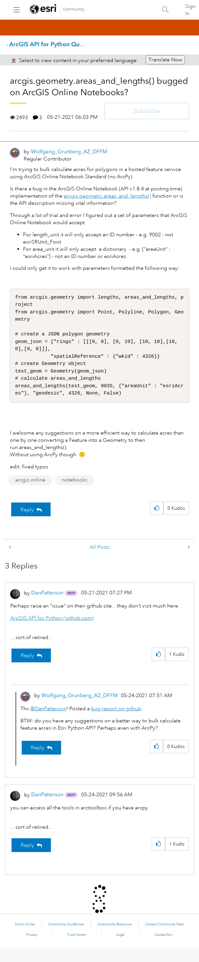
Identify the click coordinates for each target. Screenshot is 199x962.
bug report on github (116, 722)
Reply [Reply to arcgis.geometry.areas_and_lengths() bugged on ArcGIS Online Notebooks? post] (27, 523)
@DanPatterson (48, 722)
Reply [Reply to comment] (27, 669)
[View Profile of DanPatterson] (47, 606)
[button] (156, 522)
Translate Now (165, 59)
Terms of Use (25, 938)
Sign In (190, 10)
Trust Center (76, 949)
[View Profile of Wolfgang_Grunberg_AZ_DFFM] (69, 151)
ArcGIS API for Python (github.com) (52, 632)
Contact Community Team (164, 938)
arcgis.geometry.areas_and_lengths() (107, 196)
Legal (120, 949)
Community (73, 9)
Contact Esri (164, 949)
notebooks (74, 493)
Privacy (31, 949)
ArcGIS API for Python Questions (54, 44)
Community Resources (115, 938)
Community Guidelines (66, 938)
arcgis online (30, 493)
